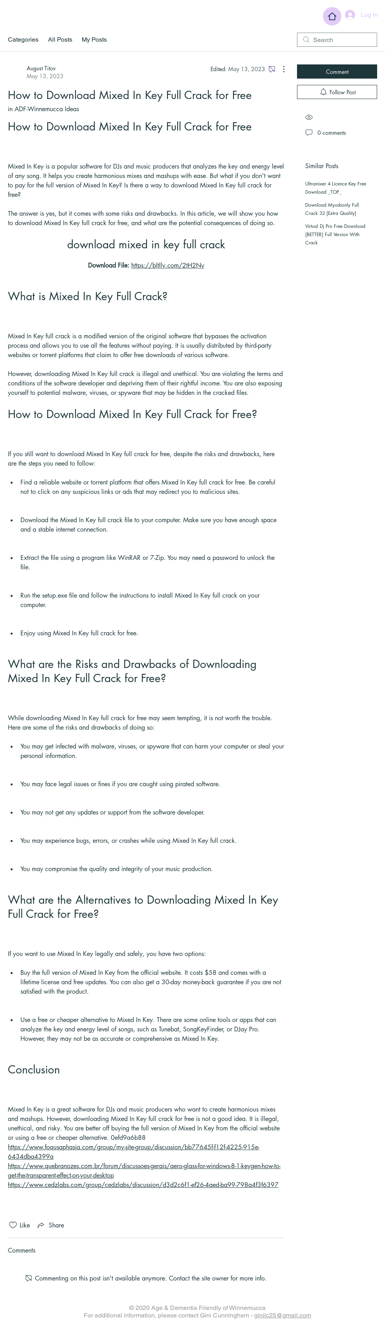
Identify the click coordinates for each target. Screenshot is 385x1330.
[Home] (332, 16)
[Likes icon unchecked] (13, 1225)
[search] (337, 40)
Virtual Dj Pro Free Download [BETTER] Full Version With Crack (335, 234)
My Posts (94, 39)
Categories (23, 39)
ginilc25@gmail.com (282, 1315)
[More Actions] (279, 69)
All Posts (60, 39)
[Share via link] (50, 1225)
